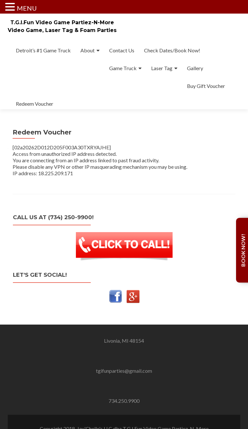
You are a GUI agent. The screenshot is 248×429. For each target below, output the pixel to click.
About (87, 50)
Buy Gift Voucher (206, 86)
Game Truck (123, 68)
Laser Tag (161, 68)
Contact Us (121, 50)
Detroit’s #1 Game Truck (43, 50)
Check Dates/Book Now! (172, 50)
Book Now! (243, 250)
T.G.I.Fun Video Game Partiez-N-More (62, 22)
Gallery (195, 68)
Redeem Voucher (34, 104)
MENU (27, 8)
